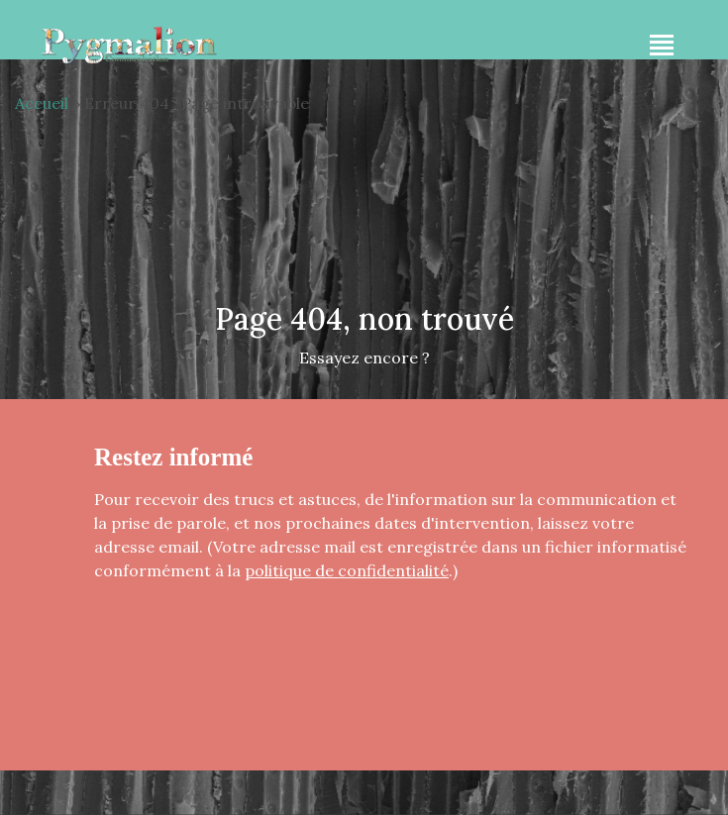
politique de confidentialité (347, 570)
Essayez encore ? (364, 357)
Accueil (41, 103)
